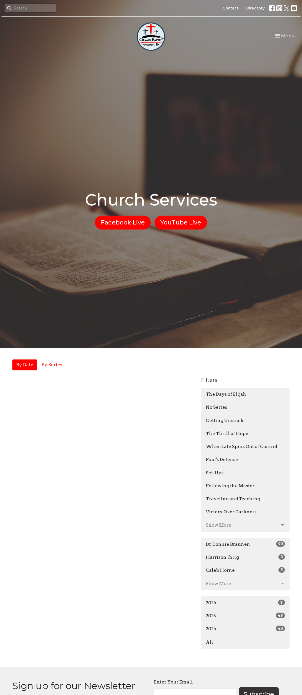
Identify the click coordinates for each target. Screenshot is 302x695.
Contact (231, 8)
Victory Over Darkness (231, 512)
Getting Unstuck (225, 420)
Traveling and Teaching (233, 499)
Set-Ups (215, 473)
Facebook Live (123, 222)
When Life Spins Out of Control (242, 446)
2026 (245, 603)
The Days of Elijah (226, 394)
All (209, 642)
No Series (216, 407)
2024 (245, 628)
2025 (245, 615)
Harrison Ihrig (245, 557)
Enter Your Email (173, 682)
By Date (24, 364)
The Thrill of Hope (227, 433)
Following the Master (230, 486)
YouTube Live (180, 222)
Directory (255, 8)
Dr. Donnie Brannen (245, 544)
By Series (52, 364)
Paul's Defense (222, 459)
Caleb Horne (245, 570)
